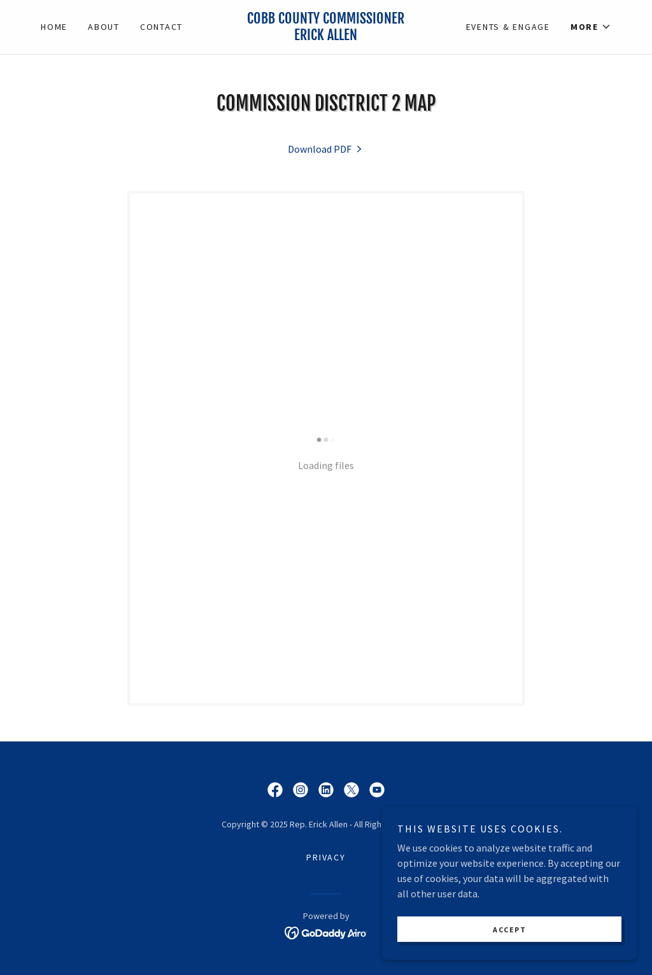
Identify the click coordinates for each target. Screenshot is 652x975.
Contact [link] (161, 26)
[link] (326, 36)
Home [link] (54, 26)
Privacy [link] (325, 857)
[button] (590, 26)
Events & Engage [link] (508, 26)
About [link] (104, 26)
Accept (509, 929)
